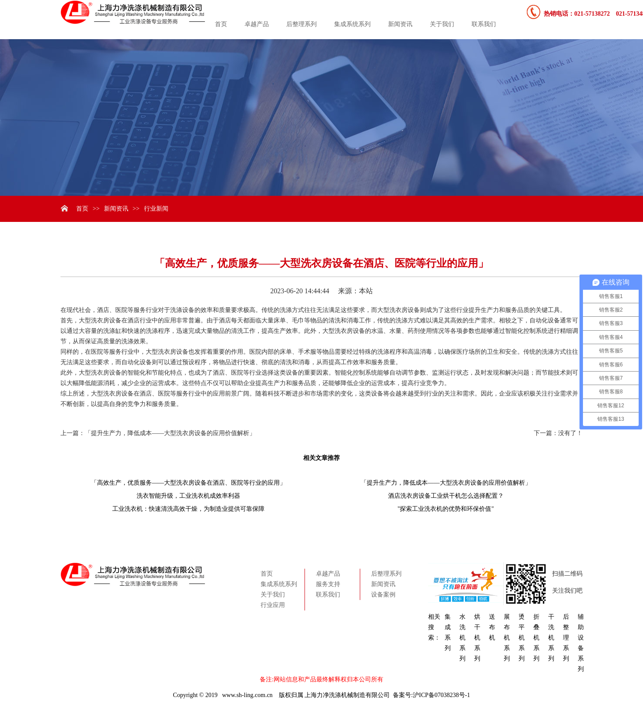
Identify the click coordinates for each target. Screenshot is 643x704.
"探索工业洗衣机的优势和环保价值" (446, 509)
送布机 (492, 627)
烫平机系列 (522, 637)
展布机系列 (507, 637)
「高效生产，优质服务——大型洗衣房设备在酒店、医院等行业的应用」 (188, 482)
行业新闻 (156, 208)
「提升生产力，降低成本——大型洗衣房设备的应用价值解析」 (170, 433)
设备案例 (383, 594)
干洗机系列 (551, 637)
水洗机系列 (462, 637)
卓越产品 (256, 24)
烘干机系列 (477, 637)
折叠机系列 (536, 637)
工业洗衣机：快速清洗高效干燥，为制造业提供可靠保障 (188, 509)
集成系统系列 (352, 24)
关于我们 (442, 24)
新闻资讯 (400, 24)
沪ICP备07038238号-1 (441, 695)
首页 (221, 24)
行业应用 (273, 605)
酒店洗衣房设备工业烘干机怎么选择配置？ (446, 496)
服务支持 (328, 584)
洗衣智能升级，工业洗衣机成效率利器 (188, 496)
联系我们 (484, 24)
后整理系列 (301, 24)
